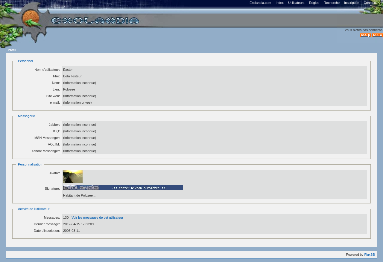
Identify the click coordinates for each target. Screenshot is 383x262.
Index (280, 2)
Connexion (371, 2)
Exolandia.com (260, 2)
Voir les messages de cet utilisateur (97, 217)
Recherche (332, 2)
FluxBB (369, 254)
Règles (314, 2)
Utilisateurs (296, 2)
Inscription (351, 2)
